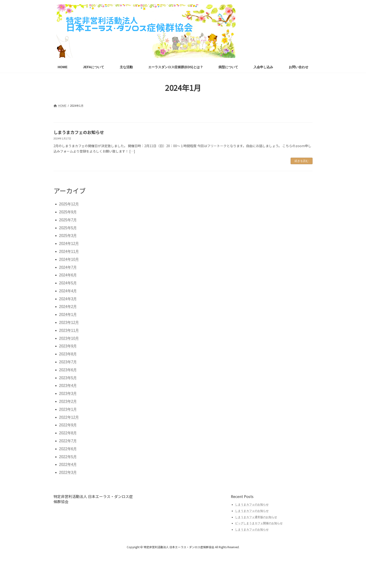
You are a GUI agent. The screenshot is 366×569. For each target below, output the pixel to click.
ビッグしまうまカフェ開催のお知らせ (259, 523)
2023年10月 (69, 338)
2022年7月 (68, 441)
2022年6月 (68, 449)
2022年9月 (68, 425)
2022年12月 (69, 417)
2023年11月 (69, 330)
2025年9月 (68, 212)
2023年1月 (68, 409)
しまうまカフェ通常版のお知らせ (256, 517)
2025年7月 (68, 220)
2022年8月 (68, 433)
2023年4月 (68, 386)
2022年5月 (68, 457)
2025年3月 (68, 236)
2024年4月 (68, 291)
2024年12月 (69, 243)
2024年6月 (68, 275)
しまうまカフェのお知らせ (78, 132)
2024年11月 (69, 251)
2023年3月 (68, 393)
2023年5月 (68, 378)
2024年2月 (68, 307)
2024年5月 (68, 283)
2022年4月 (68, 464)
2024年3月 (68, 299)
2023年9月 (68, 346)
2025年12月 (69, 204)
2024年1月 (68, 315)
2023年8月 (68, 354)
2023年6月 (68, 370)
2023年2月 (68, 401)
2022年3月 (68, 472)
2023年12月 (69, 322)
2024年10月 (69, 259)
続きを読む (302, 161)
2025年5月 (68, 228)
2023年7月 (68, 362)
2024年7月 (68, 267)
